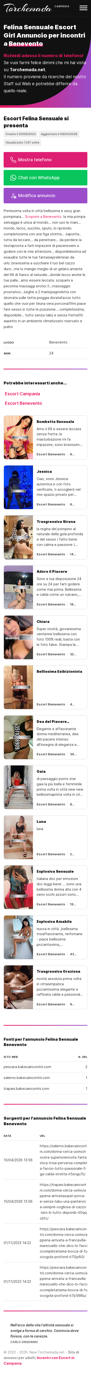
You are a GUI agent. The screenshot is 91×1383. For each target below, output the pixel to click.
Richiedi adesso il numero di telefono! (43, 55)
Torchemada (28, 8)
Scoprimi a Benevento (43, 216)
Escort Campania (22, 393)
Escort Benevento (23, 403)
